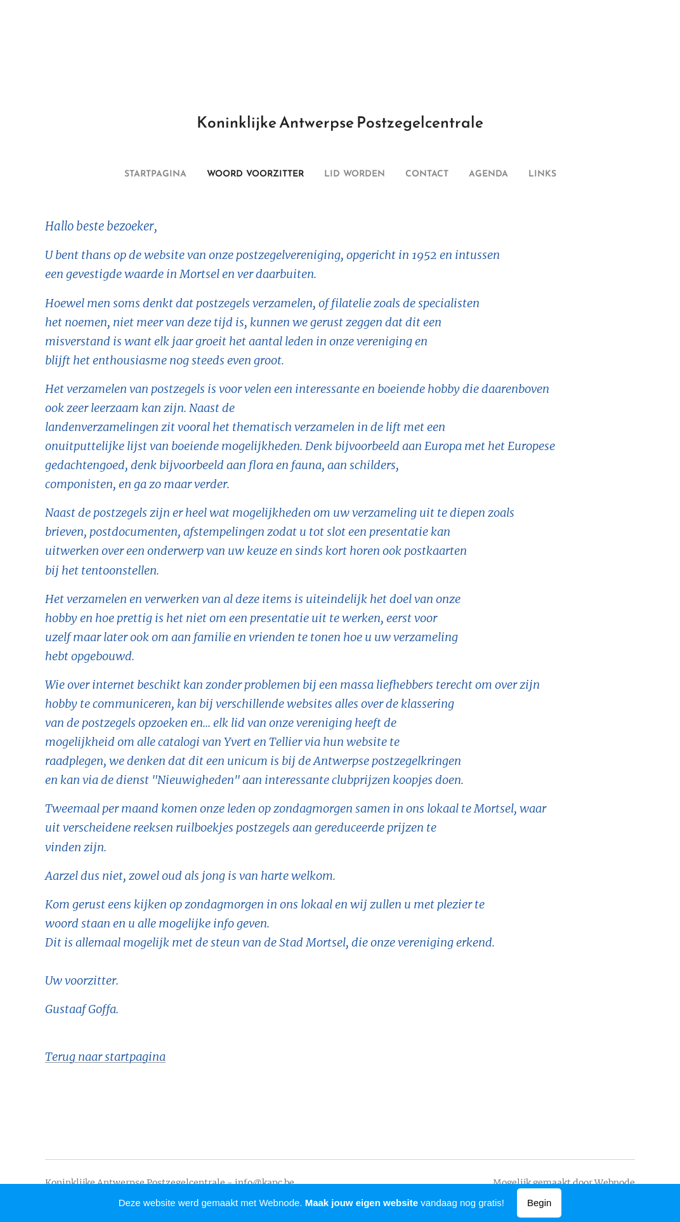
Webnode (614, 1182)
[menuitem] (294, 174)
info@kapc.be (264, 1182)
